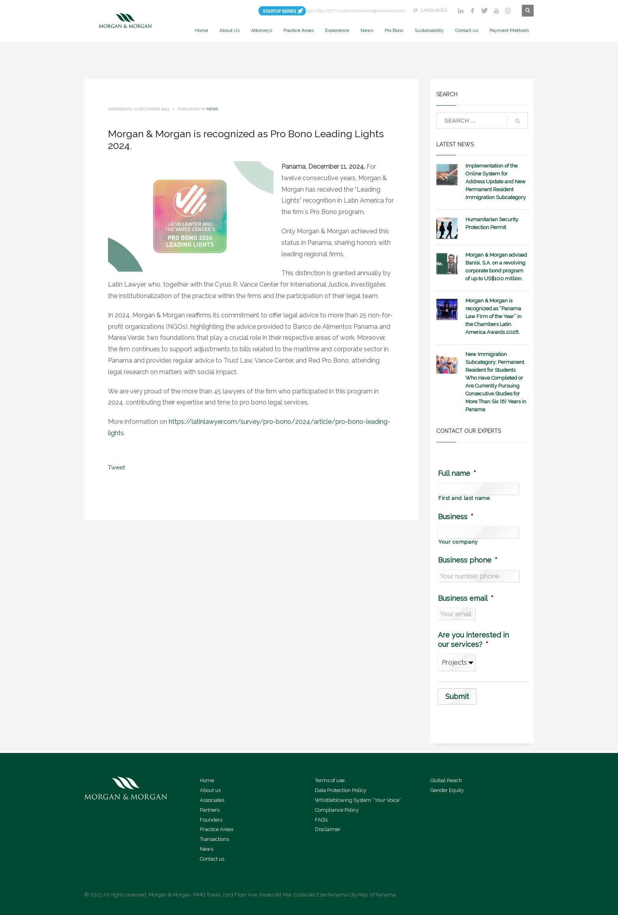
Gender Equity (447, 790)
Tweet (116, 467)
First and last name (464, 498)
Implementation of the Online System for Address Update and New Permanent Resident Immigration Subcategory (495, 181)
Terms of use (329, 780)
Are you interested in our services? (473, 639)
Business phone (467, 560)
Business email (465, 598)
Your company (458, 542)
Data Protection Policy (340, 790)
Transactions (214, 839)
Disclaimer (328, 829)
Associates (212, 800)
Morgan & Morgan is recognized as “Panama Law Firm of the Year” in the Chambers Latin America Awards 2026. (493, 316)
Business (455, 516)
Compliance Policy (337, 810)
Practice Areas (216, 829)
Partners (210, 810)
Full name (457, 473)
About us (210, 790)
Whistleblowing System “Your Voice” (358, 800)
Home (207, 780)
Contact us (212, 859)
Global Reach (446, 780)
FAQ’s (321, 820)
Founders (211, 820)
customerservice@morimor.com (371, 10)
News (212, 109)
